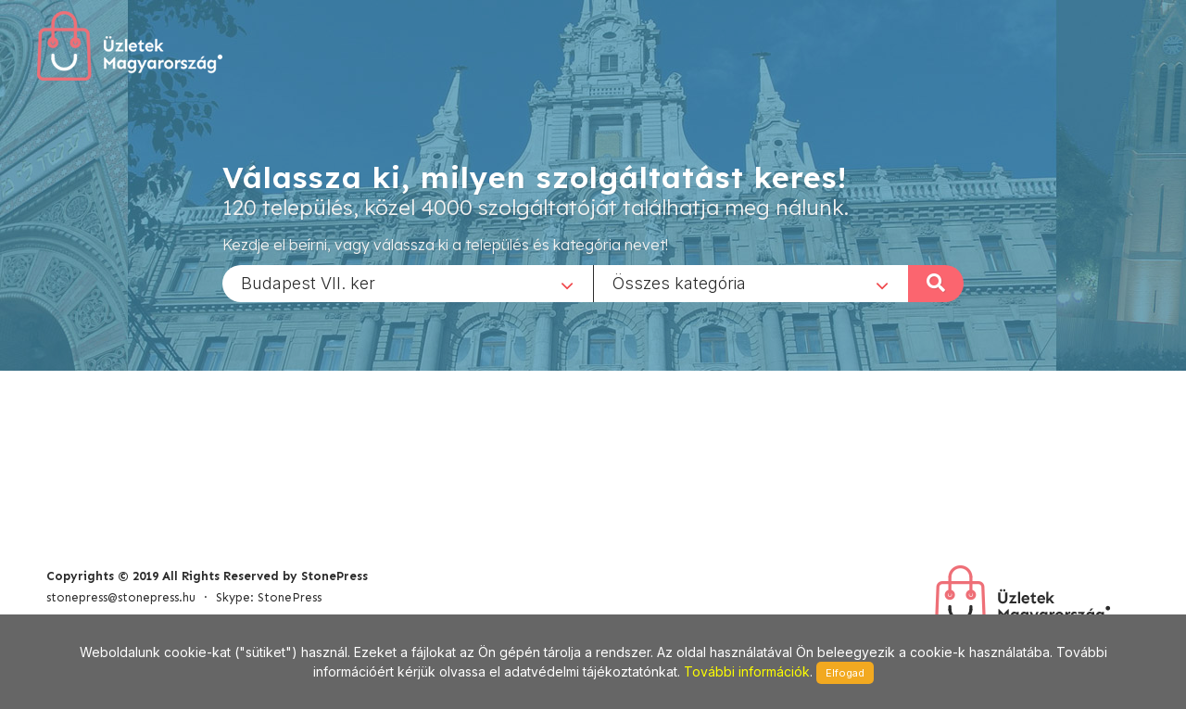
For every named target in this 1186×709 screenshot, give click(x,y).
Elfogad (845, 672)
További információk (747, 671)
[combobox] (407, 282)
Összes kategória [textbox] (679, 282)
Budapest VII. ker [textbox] (308, 282)
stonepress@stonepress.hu (121, 597)
